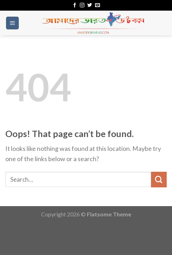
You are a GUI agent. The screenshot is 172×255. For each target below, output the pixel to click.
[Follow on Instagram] (82, 5)
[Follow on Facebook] (74, 5)
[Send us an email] (97, 5)
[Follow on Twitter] (89, 5)
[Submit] (159, 179)
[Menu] (12, 23)
